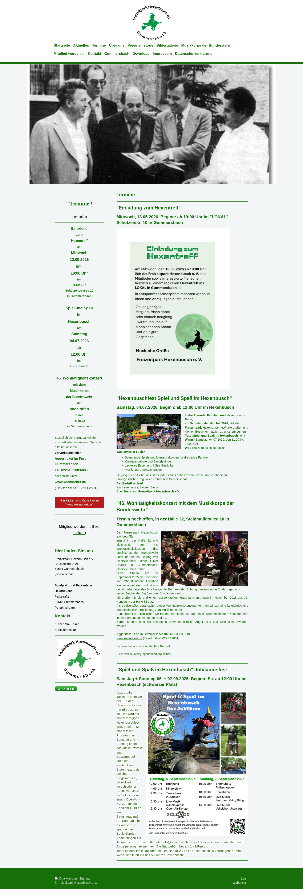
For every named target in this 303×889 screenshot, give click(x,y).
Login (244, 878)
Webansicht (240, 882)
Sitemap (84, 878)
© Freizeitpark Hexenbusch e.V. (76, 882)
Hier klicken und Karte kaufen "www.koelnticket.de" (79, 502)
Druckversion (66, 878)
